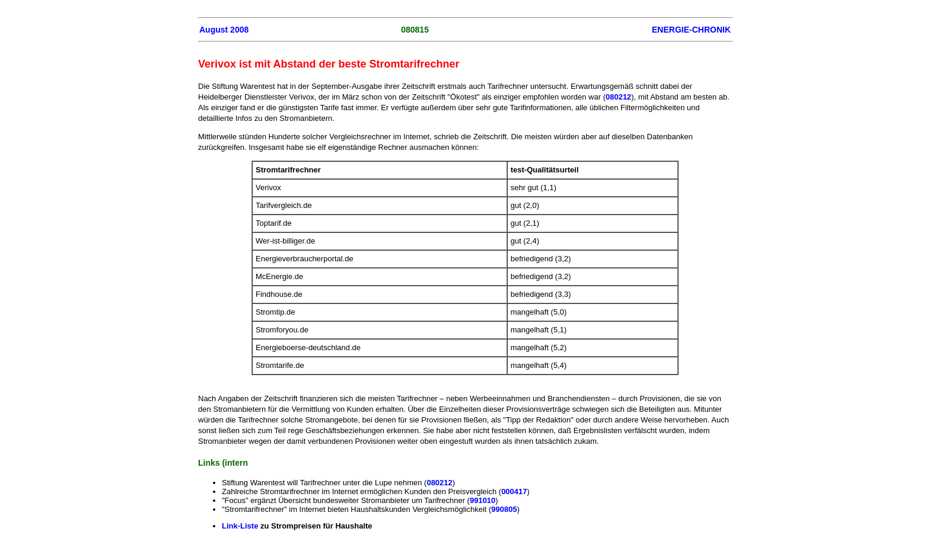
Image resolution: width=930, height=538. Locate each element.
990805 (504, 509)
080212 (618, 96)
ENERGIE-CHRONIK (691, 29)
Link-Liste (240, 525)
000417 (514, 491)
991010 (482, 500)
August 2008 (224, 29)
